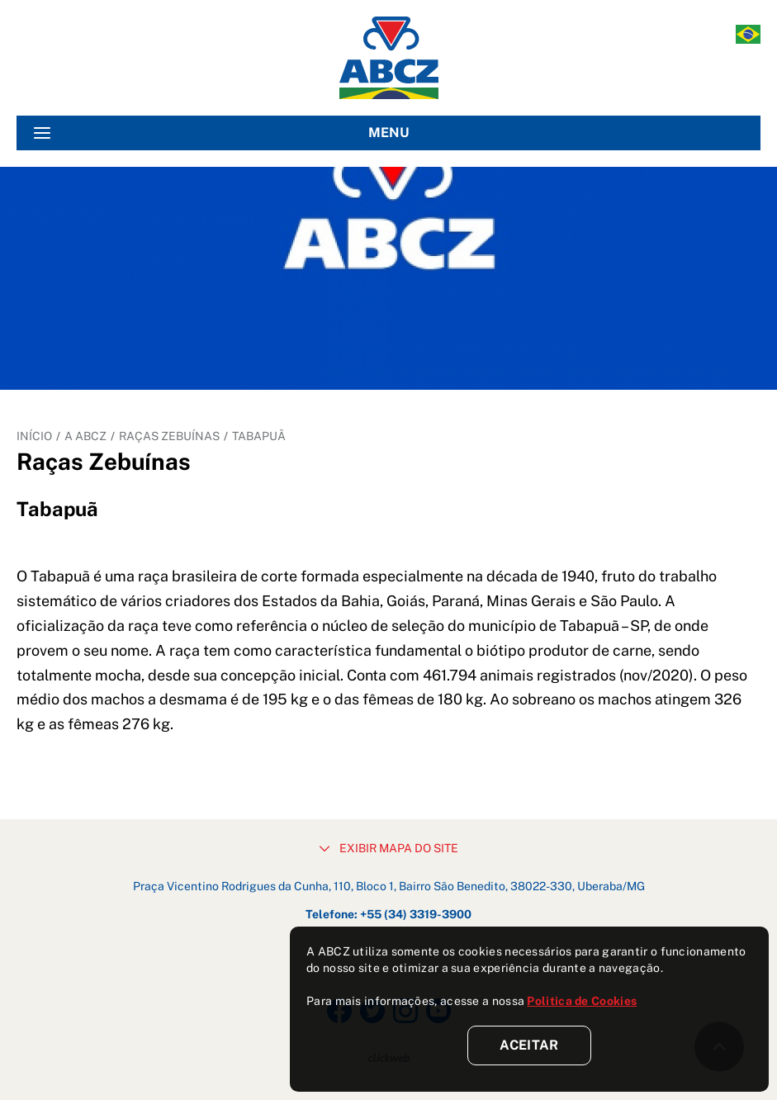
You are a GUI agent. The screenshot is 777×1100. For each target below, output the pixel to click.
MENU (222, 133)
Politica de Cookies (582, 1001)
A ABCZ (85, 436)
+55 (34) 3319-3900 (415, 914)
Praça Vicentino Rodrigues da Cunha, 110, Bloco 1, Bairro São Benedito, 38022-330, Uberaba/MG (389, 886)
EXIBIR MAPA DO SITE (389, 848)
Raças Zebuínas (169, 436)
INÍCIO (34, 436)
